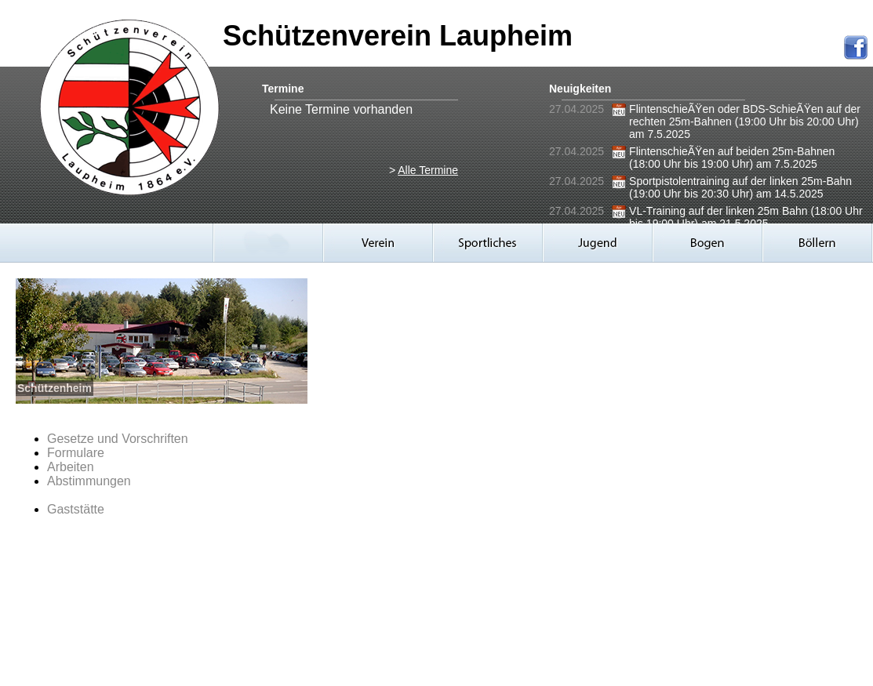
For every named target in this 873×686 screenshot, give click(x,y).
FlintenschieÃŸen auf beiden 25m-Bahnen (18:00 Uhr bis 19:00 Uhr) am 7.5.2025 (732, 157)
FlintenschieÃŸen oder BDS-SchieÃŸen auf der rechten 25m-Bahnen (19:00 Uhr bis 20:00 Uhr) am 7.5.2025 (744, 121)
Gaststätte (75, 509)
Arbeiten (70, 467)
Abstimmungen (89, 481)
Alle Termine (428, 170)
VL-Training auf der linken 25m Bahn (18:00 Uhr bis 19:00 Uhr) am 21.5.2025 (746, 217)
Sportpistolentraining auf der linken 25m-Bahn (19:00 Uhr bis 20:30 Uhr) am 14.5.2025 (740, 187)
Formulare (75, 452)
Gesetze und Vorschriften (117, 438)
